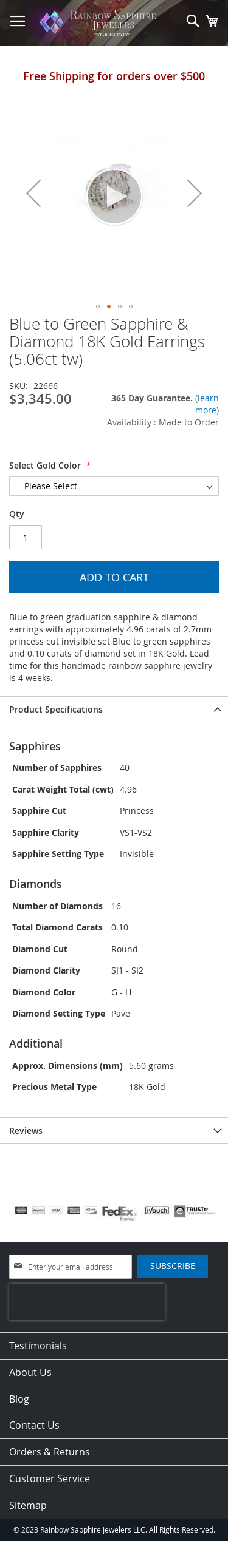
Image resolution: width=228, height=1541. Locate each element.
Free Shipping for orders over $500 (114, 76)
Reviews (26, 1130)
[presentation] (87, 1302)
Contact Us (34, 1425)
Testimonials (38, 1345)
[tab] (114, 709)
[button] (33, 192)
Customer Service (49, 1478)
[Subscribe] (172, 1266)
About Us (30, 1372)
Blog (19, 1399)
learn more (207, 404)
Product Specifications (56, 709)
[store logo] (99, 23)
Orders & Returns (49, 1451)
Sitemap (28, 1505)
